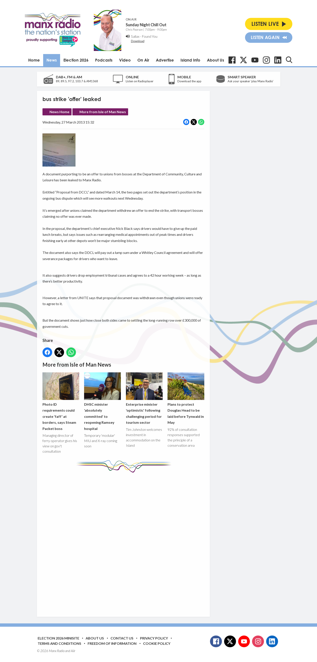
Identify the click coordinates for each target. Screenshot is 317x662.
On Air (143, 60)
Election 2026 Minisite (58, 638)
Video (125, 60)
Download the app (189, 81)
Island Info (190, 60)
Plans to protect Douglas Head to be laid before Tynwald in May (185, 398)
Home (34, 60)
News (51, 60)
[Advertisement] (125, 541)
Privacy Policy (154, 638)
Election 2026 (75, 60)
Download (137, 41)
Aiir (73, 651)
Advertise (165, 60)
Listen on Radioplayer (139, 81)
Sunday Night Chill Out (146, 24)
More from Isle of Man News (102, 112)
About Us (215, 60)
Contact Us (122, 638)
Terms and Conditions (59, 643)
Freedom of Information (112, 643)
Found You (149, 36)
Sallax (135, 36)
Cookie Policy (156, 643)
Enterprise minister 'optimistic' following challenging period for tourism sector (144, 398)
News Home (59, 112)
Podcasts (103, 60)
